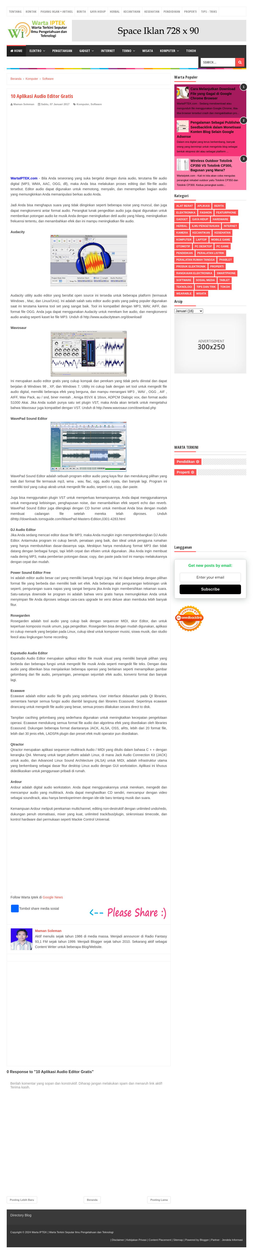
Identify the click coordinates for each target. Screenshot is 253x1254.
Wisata (147, 50)
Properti (190, 11)
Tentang (15, 11)
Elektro (35, 50)
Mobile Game (220, 239)
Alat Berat (184, 205)
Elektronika (185, 212)
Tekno (126, 50)
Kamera (182, 232)
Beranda (92, 1199)
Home (16, 50)
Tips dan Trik (206, 286)
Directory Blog (20, 1215)
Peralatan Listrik (210, 253)
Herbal (114, 11)
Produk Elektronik (191, 266)
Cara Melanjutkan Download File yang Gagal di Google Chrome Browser (212, 93)
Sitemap (178, 1239)
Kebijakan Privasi (136, 1239)
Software (96, 104)
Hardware (220, 219)
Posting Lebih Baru (22, 1199)
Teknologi (184, 286)
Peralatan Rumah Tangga (195, 259)
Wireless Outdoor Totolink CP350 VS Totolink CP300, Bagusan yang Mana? (211, 165)
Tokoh (191, 50)
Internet (108, 50)
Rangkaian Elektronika (194, 273)
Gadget (84, 50)
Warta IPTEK (39, 1232)
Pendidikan (172, 11)
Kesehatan (151, 11)
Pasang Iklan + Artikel (57, 11)
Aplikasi (203, 205)
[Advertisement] (89, 142)
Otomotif (183, 246)
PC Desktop (203, 246)
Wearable (184, 293)
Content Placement (160, 1239)
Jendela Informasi (232, 1239)
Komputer (167, 50)
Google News (53, 897)
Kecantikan (132, 11)
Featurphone (226, 212)
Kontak (31, 11)
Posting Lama (159, 1199)
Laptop (201, 239)
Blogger (204, 1239)
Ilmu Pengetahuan (205, 225)
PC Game (222, 246)
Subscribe (210, 589)
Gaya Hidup (98, 11)
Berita (81, 11)
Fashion (206, 212)
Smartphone (226, 273)
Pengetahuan (62, 50)
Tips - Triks (209, 11)
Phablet (225, 259)
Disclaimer (118, 1239)
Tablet (224, 280)
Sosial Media (205, 280)
